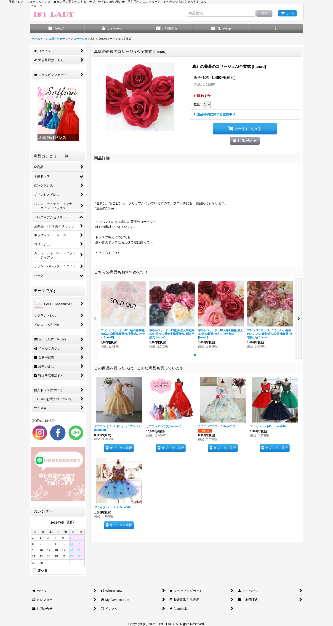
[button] (275, 28)
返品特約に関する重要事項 (214, 114)
